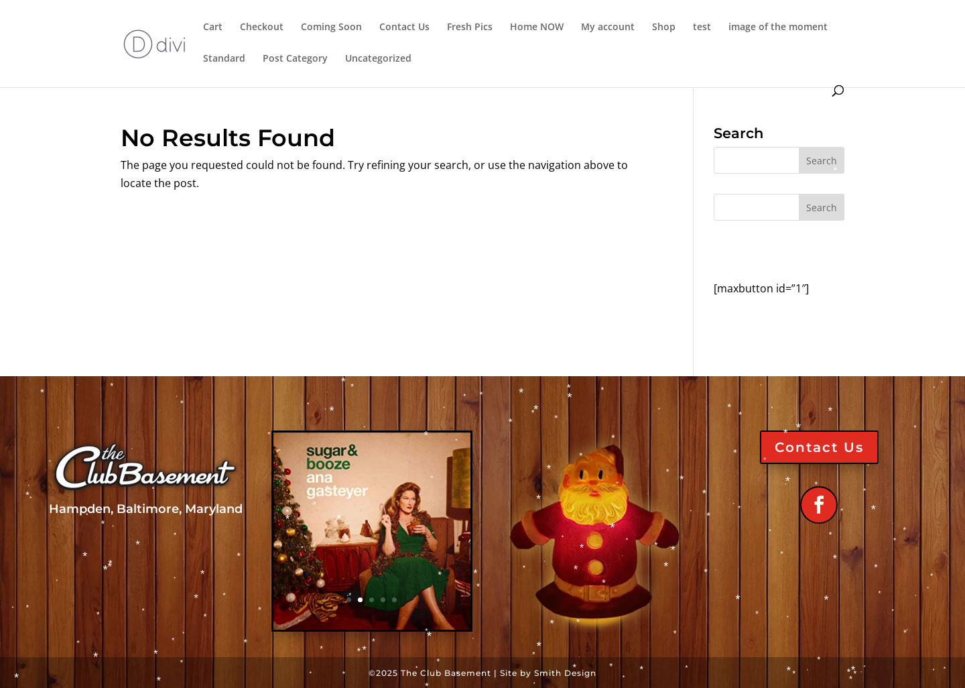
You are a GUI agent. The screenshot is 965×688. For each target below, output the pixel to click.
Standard (224, 59)
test (702, 27)
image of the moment (778, 27)
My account (608, 27)
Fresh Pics (470, 27)
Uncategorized (378, 59)
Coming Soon (331, 27)
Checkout (261, 27)
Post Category (295, 59)
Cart (212, 27)
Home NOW (537, 27)
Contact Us (404, 27)
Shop (664, 27)
